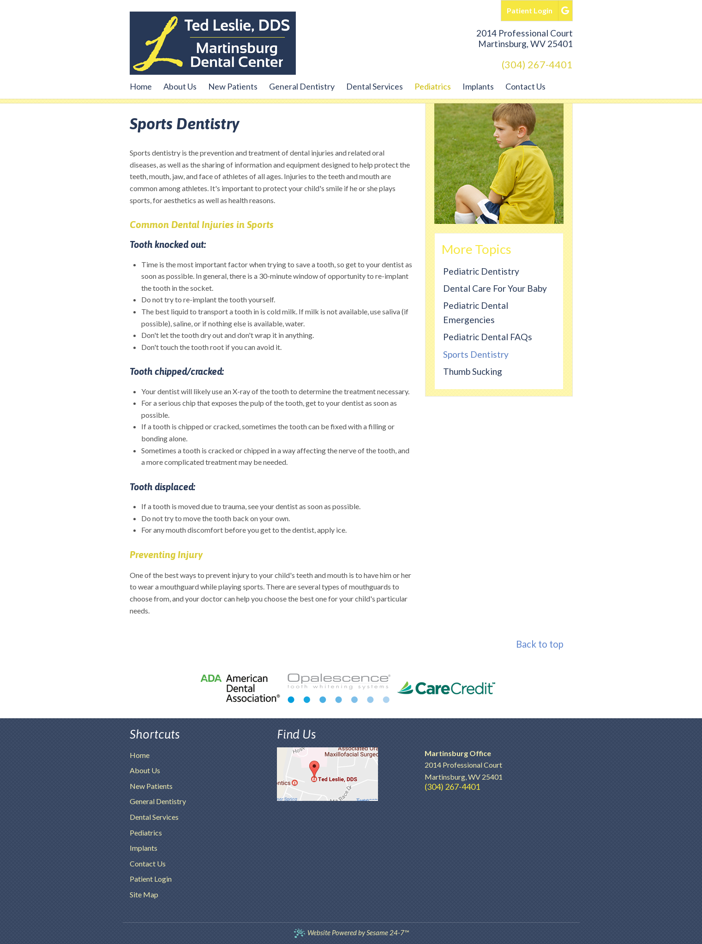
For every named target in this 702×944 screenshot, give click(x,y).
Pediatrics (146, 832)
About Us (145, 770)
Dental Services (154, 816)
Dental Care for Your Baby (495, 288)
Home (140, 755)
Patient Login (151, 878)
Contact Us (148, 863)
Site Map (144, 894)
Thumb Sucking (472, 371)
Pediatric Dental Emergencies (475, 312)
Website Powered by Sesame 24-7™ (351, 932)
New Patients (151, 786)
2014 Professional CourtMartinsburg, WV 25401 (524, 38)
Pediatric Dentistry (481, 271)
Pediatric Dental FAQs (487, 336)
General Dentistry (158, 801)
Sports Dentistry (476, 354)
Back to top (540, 643)
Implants (143, 847)
